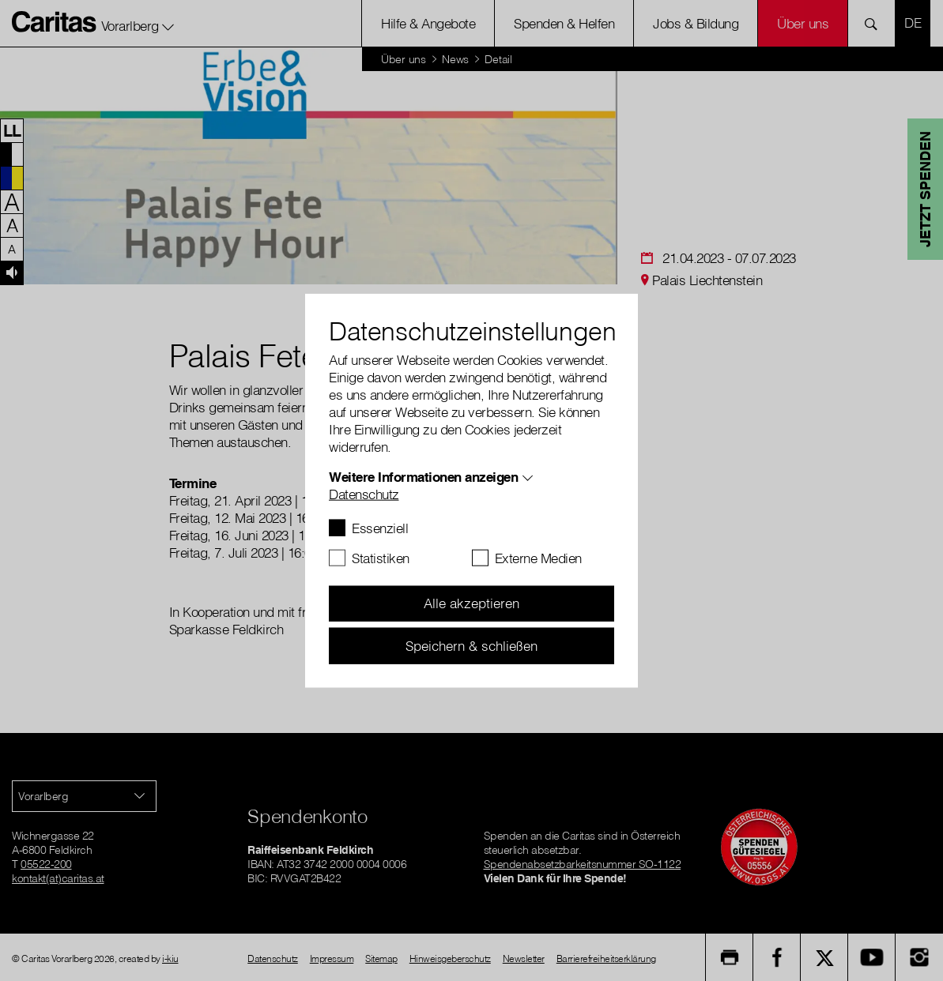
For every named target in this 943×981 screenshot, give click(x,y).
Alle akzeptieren (471, 603)
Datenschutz (364, 493)
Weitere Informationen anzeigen (423, 476)
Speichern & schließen (471, 645)
